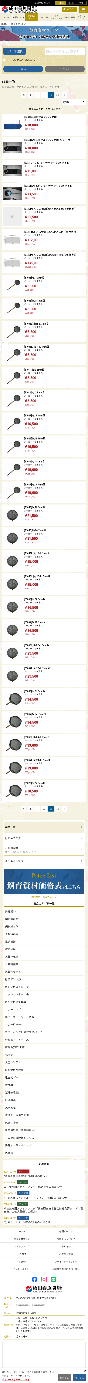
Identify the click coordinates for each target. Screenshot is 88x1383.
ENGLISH (70, 2)
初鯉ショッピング (66, 1238)
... (37, 94)
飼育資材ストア (22, 1238)
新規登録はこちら (43, 3)
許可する (79, 1377)
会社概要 (21, 1254)
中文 (81, 2)
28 (44, 94)
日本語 (60, 2)
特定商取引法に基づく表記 (66, 1269)
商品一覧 (10, 827)
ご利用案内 (21, 849)
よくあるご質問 (14, 861)
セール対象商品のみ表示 (20, 60)
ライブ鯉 (44, 17)
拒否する (64, 1377)
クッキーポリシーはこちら (15, 1379)
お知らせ (66, 1246)
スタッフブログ (22, 1246)
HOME (4, 24)
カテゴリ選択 (14, 51)
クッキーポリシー (22, 1269)
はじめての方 (13, 838)
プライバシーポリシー (66, 1261)
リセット (64, 69)
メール (61, 1327)
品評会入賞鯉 (66, 1254)
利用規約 (21, 1261)
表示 (23, 69)
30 (57, 94)
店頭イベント (66, 1231)
